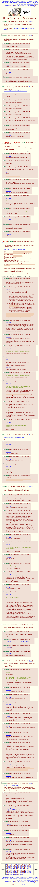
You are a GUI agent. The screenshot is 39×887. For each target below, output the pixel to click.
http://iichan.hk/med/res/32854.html (22, 642)
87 (23, 874)
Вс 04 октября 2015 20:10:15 (13, 837)
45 (27, 868)
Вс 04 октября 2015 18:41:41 (11, 783)
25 (6, 867)
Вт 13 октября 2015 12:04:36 (13, 216)
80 (6, 874)
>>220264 (8, 422)
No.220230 (27, 592)
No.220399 (27, 125)
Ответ (30, 21)
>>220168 (8, 735)
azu (23, 2)
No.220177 (27, 773)
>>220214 (8, 642)
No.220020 (26, 821)
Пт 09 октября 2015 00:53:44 (13, 742)
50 (13, 870)
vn (22, 4)
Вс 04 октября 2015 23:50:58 (13, 849)
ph (31, 1)
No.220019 (27, 805)
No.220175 (27, 761)
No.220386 (27, 117)
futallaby (26, 884)
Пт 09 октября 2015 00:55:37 (13, 761)
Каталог (33, 5)
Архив (29, 5)
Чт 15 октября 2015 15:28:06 (11, 35)
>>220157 (8, 716)
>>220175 (8, 776)
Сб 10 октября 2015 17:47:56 (13, 592)
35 (30, 867)
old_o (28, 1)
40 (16, 868)
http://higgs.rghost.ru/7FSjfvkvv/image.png (14, 249)
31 (20, 867)
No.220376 (25, 87)
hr (12, 1)
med (19, 1)
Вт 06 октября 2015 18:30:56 (13, 287)
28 (13, 867)
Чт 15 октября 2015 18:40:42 (13, 62)
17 (13, 866)
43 (23, 868)
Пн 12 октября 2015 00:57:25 (13, 420)
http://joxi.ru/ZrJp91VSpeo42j (13, 810)
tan (19, 4)
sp (36, 1)
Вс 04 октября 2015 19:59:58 (13, 805)
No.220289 (27, 153)
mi (21, 1)
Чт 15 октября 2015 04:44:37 (13, 106)
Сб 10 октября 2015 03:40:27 (13, 639)
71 (11, 872)
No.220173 (27, 732)
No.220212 (27, 456)
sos (17, 4)
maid (16, 1)
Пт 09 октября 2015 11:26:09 (13, 511)
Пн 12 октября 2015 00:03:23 (13, 401)
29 (16, 867)
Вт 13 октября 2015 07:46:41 (13, 188)
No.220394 (25, 35)
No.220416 (27, 77)
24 (30, 866)
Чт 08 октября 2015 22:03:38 (13, 713)
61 (13, 871)
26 (9, 867)
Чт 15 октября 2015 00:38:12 (13, 94)
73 (16, 872)
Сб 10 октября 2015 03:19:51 (13, 456)
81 (9, 874)
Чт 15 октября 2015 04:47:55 (13, 112)
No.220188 (25, 435)
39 (13, 868)
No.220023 (27, 837)
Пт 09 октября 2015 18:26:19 (13, 534)
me (35, 2)
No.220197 (27, 542)
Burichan (7, 5)
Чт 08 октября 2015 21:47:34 (13, 702)
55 (25, 870)
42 (20, 868)
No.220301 (27, 188)
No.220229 (27, 584)
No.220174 (27, 742)
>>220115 (8, 359)
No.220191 (27, 534)
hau (29, 2)
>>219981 (8, 544)
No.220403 (27, 62)
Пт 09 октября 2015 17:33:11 (11, 435)
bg (9, 2)
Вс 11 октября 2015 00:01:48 (13, 464)
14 (6, 866)
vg (11, 2)
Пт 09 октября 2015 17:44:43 (13, 442)
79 (30, 872)
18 (16, 866)
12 (28, 864)
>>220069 (8, 322)
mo (15, 2)
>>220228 (8, 594)
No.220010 (25, 783)
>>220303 (8, 219)
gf (10, 1)
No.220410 (27, 69)
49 (11, 870)
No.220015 (27, 793)
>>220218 (8, 653)
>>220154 (8, 697)
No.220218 (27, 645)
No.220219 (27, 651)
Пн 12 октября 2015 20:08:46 (13, 153)
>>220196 (8, 459)
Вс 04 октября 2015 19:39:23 (13, 793)
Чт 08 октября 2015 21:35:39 (13, 687)
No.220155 (27, 694)
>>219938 (8, 557)
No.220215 (27, 554)
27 (11, 867)
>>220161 (8, 726)
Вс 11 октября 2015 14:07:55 (13, 381)
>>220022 (8, 843)
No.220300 (27, 179)
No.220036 (27, 849)
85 (18, 874)
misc (25, 4)
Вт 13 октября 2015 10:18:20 (13, 195)
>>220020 (8, 833)
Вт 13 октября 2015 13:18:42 (13, 224)
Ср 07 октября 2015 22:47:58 (13, 357)
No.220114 (27, 334)
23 (27, 866)
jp (30, 2)
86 (20, 874)
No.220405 (27, 132)
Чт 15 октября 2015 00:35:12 (11, 87)
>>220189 (8, 452)
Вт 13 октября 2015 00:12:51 (13, 167)
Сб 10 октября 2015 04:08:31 (13, 651)
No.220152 (27, 669)
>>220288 (8, 156)
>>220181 (8, 587)
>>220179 (8, 506)
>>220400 (8, 65)
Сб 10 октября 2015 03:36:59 (13, 554)
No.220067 (31, 241)
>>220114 (8, 367)
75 (20, 872)
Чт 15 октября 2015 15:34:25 (13, 43)
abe (21, 2)
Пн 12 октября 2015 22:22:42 (13, 161)
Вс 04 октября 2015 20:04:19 (13, 821)
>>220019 (8, 824)
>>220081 (8, 289)
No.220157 (27, 702)
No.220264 (27, 401)
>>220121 (8, 497)
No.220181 (27, 503)
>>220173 (8, 745)
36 (6, 868)
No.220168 (27, 723)
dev (35, 4)
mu (23, 1)
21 (23, 866)
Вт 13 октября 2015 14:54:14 (13, 231)
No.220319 (27, 224)
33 (25, 867)
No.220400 (27, 49)
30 (18, 867)
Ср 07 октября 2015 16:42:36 (13, 320)
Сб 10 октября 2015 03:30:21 (11, 624)
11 (26, 864)
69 (6, 872)
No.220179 (27, 494)
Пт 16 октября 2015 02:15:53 (13, 77)
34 (27, 867)
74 (18, 872)
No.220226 (27, 563)
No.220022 (26, 830)
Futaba (12, 5)
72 (13, 872)
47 (6, 870)
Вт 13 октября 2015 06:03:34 (13, 179)
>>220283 (8, 191)
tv (5, 2)
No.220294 (27, 167)
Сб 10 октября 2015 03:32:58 (13, 631)
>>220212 (8, 466)
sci (35, 1)
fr (9, 1)
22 (25, 866)
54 (23, 870)
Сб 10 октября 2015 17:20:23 (13, 584)
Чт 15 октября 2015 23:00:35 (13, 69)
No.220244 (27, 381)
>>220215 (8, 574)
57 (30, 870)
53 (20, 870)
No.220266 (27, 420)
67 (27, 871)
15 (9, 866)
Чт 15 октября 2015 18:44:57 (13, 132)
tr (16, 2)
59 (9, 871)
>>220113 (8, 337)
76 (23, 872)
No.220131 (27, 372)
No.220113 (27, 320)
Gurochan (17, 5)
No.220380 (27, 100)
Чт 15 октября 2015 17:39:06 (13, 125)
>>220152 (8, 690)
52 (18, 870)
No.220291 (27, 161)
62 (16, 871)
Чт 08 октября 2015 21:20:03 (11, 661)
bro (8, 1)
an (5, 1)
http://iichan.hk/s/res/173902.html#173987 (14, 437)
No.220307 (27, 216)
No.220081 (27, 278)
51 (16, 870)
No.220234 (27, 464)
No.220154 (27, 687)
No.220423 (25, 21)
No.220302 (27, 195)
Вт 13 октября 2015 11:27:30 (13, 208)
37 (9, 868)
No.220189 (27, 442)
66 (25, 871)
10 (24, 864)
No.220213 (25, 624)
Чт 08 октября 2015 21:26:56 (13, 669)
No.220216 (27, 639)
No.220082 (27, 287)
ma (33, 2)
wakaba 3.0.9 (17, 884)
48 (9, 870)
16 (11, 866)
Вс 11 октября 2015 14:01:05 (13, 475)
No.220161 (27, 713)
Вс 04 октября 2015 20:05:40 (13, 830)
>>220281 (8, 234)
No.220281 (8, 143)
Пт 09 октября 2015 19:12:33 (13, 542)
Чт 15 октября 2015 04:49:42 (13, 117)
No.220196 (27, 449)
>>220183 (8, 537)
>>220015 (8, 808)
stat (37, 4)
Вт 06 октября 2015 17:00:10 (13, 278)
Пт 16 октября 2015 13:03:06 (11, 21)
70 (9, 872)
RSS (37, 5)
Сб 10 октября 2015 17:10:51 (13, 571)
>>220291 (8, 172)
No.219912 (25, 486)
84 (16, 874)
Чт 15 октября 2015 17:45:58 (13, 49)
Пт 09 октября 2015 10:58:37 (13, 503)
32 (23, 867)
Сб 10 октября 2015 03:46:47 (13, 645)
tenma (28, 4)
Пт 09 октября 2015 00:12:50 (13, 732)
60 (11, 871)
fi (27, 2)
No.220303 (27, 208)
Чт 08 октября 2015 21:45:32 (13, 694)
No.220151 (25, 661)
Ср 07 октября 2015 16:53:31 (13, 345)
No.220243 (27, 475)
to (21, 4)
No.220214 (27, 631)
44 (25, 868)
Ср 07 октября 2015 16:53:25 (13, 334)
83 (13, 874)
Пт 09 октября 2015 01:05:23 (13, 494)
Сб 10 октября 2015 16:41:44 (13, 563)
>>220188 (8, 444)
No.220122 (27, 357)
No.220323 (27, 231)
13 (31, 864)
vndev (31, 4)
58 (6, 871)
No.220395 (27, 43)
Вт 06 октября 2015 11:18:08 (14, 241)
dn (25, 2)
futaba (22, 884)
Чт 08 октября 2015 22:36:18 (13, 723)
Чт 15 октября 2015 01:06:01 (13, 100)
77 (25, 872)
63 (18, 871)
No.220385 (27, 112)
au (13, 2)
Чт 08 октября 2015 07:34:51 (13, 372)
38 (11, 868)
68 (30, 871)
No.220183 (27, 511)
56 (27, 870)
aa (19, 2)
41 (18, 868)
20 (20, 866)
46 (30, 868)
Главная (36, 6)
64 (20, 871)
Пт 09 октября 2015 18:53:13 (13, 449)
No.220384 (27, 106)
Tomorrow (23, 5)
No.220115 (27, 345)
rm (37, 2)
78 (27, 872)
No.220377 (27, 94)
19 (18, 866)
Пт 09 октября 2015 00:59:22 (13, 773)
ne (24, 1)
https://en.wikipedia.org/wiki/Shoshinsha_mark (15, 91)
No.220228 (27, 571)
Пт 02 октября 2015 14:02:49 (11, 486)
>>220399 (8, 135)
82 (11, 874)
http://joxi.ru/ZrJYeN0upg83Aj (11, 785)
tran (3, 2)
